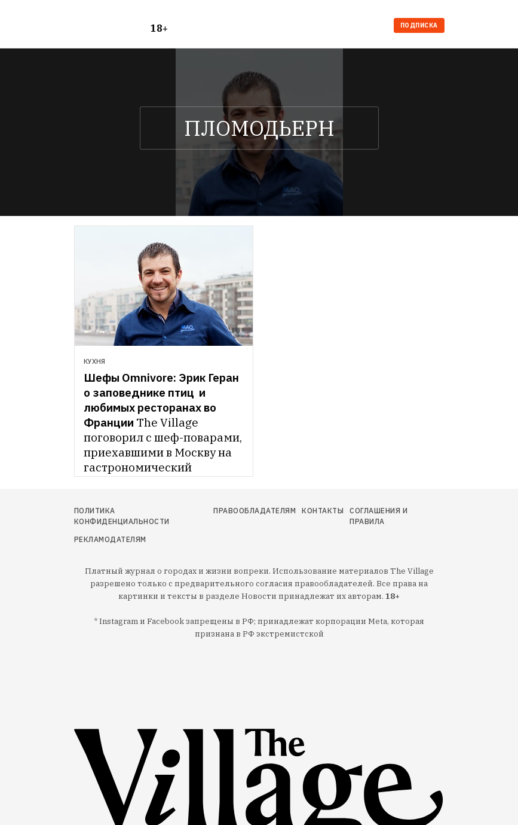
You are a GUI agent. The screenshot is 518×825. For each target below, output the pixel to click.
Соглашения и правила (378, 516)
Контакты (323, 510)
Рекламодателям (110, 539)
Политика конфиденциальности (122, 516)
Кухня (94, 361)
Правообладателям (254, 510)
